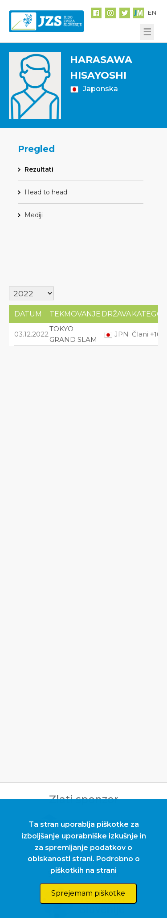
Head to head (45, 192)
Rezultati (38, 169)
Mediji (33, 215)
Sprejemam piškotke (88, 893)
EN (151, 12)
